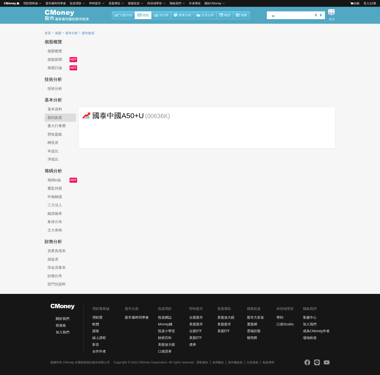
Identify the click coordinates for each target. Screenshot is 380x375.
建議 (332, 19)
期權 (241, 15)
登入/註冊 (370, 3)
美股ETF (195, 337)
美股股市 (196, 324)
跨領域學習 (154, 3)
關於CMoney (213, 3)
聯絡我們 (175, 3)
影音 (95, 344)
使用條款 (218, 362)
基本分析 (71, 33)
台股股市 (196, 317)
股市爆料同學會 (56, 3)
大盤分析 (123, 15)
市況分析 (205, 15)
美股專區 (114, 3)
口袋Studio (285, 324)
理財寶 (97, 317)
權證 (224, 15)
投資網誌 (165, 317)
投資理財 (75, 3)
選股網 (252, 324)
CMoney (11, 3)
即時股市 (95, 3)
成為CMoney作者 (316, 331)
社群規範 (252, 362)
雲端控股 (254, 331)
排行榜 (161, 15)
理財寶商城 (30, 3)
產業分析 (182, 15)
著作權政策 (235, 362)
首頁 (48, 33)
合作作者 (99, 351)
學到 (280, 317)
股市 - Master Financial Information (69, 15)
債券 (192, 344)
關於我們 (62, 318)
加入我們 (62, 332)
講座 (95, 331)
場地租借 (310, 337)
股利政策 (88, 33)
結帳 (355, 3)
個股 (143, 15)
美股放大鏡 (166, 344)
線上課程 (99, 337)
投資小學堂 (166, 331)
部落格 (61, 325)
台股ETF (195, 331)
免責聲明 (268, 362)
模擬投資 (134, 3)
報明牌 (252, 337)
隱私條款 (202, 362)
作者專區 (195, 3)
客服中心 (310, 317)
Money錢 (165, 324)
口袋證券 (165, 351)
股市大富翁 (255, 317)
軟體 (95, 324)
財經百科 (165, 337)
